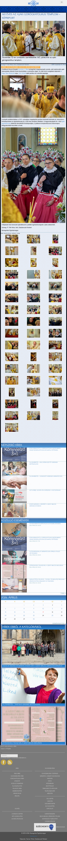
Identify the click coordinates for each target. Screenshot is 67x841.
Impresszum (33, 836)
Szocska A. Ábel (23, 69)
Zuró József (22, 73)
